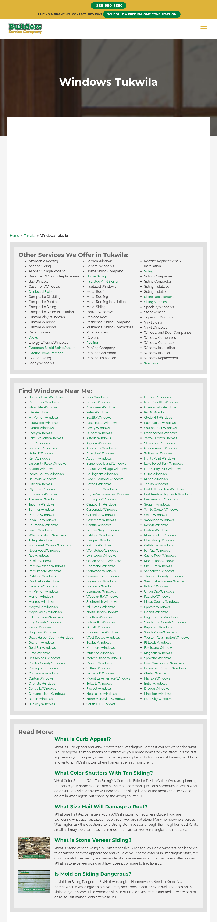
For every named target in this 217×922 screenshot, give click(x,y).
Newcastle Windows (102, 693)
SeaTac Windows (99, 642)
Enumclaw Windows (45, 525)
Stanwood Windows (102, 571)
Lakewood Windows (45, 423)
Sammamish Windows (104, 576)
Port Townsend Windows (48, 566)
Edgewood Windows (102, 581)
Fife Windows (39, 413)
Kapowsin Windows (159, 627)
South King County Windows (166, 622)
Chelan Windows (157, 673)
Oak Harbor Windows (45, 581)
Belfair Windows (99, 403)
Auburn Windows (100, 459)
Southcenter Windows (161, 428)
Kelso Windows (41, 627)
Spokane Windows (158, 657)
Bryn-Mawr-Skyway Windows (109, 494)
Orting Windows (41, 484)
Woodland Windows (160, 520)
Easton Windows (157, 530)
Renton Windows (42, 515)
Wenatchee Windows (103, 550)
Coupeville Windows (45, 673)
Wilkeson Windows (159, 454)
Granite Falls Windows (161, 408)
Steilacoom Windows (160, 443)
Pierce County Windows (47, 474)
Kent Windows (40, 443)
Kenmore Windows (101, 647)
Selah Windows (156, 515)
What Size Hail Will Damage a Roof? (104, 805)
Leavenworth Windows (162, 499)
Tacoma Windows (43, 505)
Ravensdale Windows (161, 423)
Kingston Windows (158, 693)
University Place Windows (49, 464)
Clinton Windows (42, 678)
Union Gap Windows (160, 591)
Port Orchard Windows (46, 571)
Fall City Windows (158, 550)
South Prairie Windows (161, 632)
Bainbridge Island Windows (107, 464)
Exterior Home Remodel (47, 354)
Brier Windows (97, 398)
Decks (33, 338)
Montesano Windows (160, 561)
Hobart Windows (157, 612)
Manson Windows (158, 678)
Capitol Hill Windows (102, 505)
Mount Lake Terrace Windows (109, 678)
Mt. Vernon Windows (45, 418)
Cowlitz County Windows (48, 662)
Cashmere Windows (102, 520)
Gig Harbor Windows (45, 403)
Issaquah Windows (101, 540)
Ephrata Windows (158, 606)
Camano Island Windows (48, 693)
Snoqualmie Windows (103, 632)
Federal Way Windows (103, 530)
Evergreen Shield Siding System (53, 348)
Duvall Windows (99, 627)
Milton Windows (156, 479)
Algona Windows (99, 443)
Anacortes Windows (102, 449)
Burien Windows (41, 698)
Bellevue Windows (43, 479)
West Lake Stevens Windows (166, 581)
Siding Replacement (159, 298)
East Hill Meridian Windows (165, 489)
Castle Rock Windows (161, 555)
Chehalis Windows (43, 683)
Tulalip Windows (41, 540)
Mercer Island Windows (104, 657)
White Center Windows (162, 510)
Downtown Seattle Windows (166, 668)
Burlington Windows (102, 499)
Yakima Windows (99, 545)
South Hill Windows (101, 703)
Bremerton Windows (102, 489)
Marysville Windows (44, 606)
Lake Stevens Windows (47, 438)
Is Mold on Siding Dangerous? (95, 873)
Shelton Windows (100, 617)
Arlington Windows (101, 454)
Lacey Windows (41, 433)
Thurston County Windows (165, 576)
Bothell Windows (99, 484)
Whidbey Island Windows (48, 535)
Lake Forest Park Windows (164, 464)
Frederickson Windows (162, 433)
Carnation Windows (101, 515)
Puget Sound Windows (162, 617)
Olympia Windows (43, 489)
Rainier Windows (41, 561)
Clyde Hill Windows (159, 418)
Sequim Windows (158, 505)
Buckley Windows (43, 703)
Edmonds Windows (101, 586)
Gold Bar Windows (43, 647)
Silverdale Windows (44, 408)
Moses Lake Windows (161, 535)
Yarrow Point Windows (161, 438)
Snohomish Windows (103, 601)
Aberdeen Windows (101, 408)
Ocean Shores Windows (105, 561)
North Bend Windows (103, 612)
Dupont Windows (100, 433)
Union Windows (41, 530)
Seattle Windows (42, 469)
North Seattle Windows (162, 403)
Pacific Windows (157, 413)
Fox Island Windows (159, 647)
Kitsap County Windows (162, 601)
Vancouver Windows (160, 571)
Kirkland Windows (100, 535)
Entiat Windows (156, 683)
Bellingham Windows (103, 474)
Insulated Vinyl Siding (103, 282)
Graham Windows (43, 642)
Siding (149, 272)
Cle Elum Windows (159, 566)
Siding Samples (156, 303)
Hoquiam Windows (44, 632)
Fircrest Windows (100, 688)
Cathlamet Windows (160, 545)
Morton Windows (42, 596)
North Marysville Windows (107, 698)
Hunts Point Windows (161, 459)
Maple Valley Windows (46, 612)
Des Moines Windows (45, 657)
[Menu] (204, 28)
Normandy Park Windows (164, 469)
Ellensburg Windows (160, 540)
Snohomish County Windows (51, 545)
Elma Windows (40, 652)
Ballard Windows (42, 454)
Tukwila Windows (100, 683)
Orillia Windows (156, 474)
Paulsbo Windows (158, 596)
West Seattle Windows (104, 637)
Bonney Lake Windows (46, 398)
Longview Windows (44, 494)
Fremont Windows (158, 398)
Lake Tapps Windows (103, 423)
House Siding (96, 277)
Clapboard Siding (42, 292)
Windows (151, 364)
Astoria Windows (99, 438)
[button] (108, 5)
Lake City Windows (159, 698)
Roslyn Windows (157, 525)
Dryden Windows (157, 688)
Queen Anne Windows (161, 449)
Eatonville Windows (101, 622)
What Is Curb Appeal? (84, 738)
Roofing (92, 343)
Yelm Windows (98, 413)
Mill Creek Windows (101, 606)
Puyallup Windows (43, 520)
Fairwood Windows (101, 673)
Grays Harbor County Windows (53, 637)
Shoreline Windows (44, 449)
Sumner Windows (43, 510)
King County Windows (46, 622)
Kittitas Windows (157, 586)
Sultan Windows (99, 668)
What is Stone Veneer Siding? (95, 839)
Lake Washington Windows (165, 662)
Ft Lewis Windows (158, 642)
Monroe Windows (42, 601)
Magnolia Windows (159, 652)
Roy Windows (39, 555)
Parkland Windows (43, 576)
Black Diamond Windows (106, 479)
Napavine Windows (44, 586)
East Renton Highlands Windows (169, 494)
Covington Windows (44, 668)
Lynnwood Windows (102, 555)
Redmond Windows (101, 566)
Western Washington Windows (168, 637)
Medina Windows (99, 662)
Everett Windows (42, 428)
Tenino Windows (157, 484)
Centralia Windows (43, 688)
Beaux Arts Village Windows (108, 469)
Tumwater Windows (44, 499)
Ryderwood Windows (46, 550)
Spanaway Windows (102, 591)
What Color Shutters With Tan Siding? (107, 772)
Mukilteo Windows (100, 652)
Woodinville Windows (103, 596)
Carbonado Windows (103, 510)
